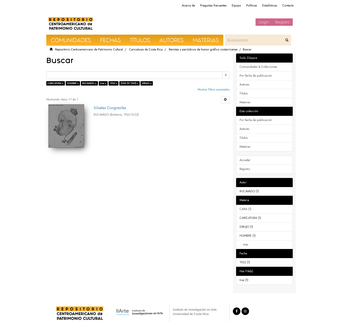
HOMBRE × (73, 83)
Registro (282, 22)
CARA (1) (245, 209)
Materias (245, 102)
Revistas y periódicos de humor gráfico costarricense (203, 49)
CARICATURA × (55, 83)
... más (244, 244)
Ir (226, 75)
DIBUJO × (147, 83)
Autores (244, 84)
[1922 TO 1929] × (129, 83)
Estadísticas (269, 5)
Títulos (244, 93)
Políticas (251, 5)
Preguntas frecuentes (213, 5)
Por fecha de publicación (256, 76)
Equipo (236, 5)
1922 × (113, 83)
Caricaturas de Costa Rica (146, 49)
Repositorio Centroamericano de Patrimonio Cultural (89, 49)
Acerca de (188, 5)
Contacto (288, 5)
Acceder (245, 160)
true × (103, 83)
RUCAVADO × (89, 83)
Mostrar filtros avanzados (214, 89)
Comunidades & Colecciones (258, 67)
